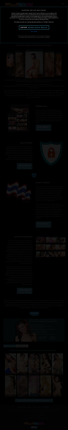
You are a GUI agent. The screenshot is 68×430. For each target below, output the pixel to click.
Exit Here (34, 31)
